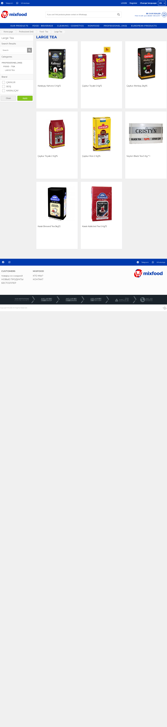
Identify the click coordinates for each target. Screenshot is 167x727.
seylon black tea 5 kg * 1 (138, 156)
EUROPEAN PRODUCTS (144, 26)
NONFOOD (94, 26)
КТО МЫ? (38, 275)
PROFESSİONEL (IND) (115, 26)
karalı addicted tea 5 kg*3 (94, 226)
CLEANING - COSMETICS (70, 26)
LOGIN (124, 3)
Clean (8, 98)
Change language (148, 3)
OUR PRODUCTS (19, 26)
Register (133, 3)
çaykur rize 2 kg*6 (91, 156)
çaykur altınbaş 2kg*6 (137, 86)
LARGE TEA (10, 70)
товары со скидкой (12, 275)
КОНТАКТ (38, 279)
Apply (24, 98)
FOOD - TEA (9, 66)
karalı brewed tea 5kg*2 (49, 226)
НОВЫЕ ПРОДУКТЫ (12, 279)
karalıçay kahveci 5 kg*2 (49, 86)
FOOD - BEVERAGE (42, 26)
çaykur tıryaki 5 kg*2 (92, 86)
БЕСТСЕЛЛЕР (8, 283)
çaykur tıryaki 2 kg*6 (48, 156)
